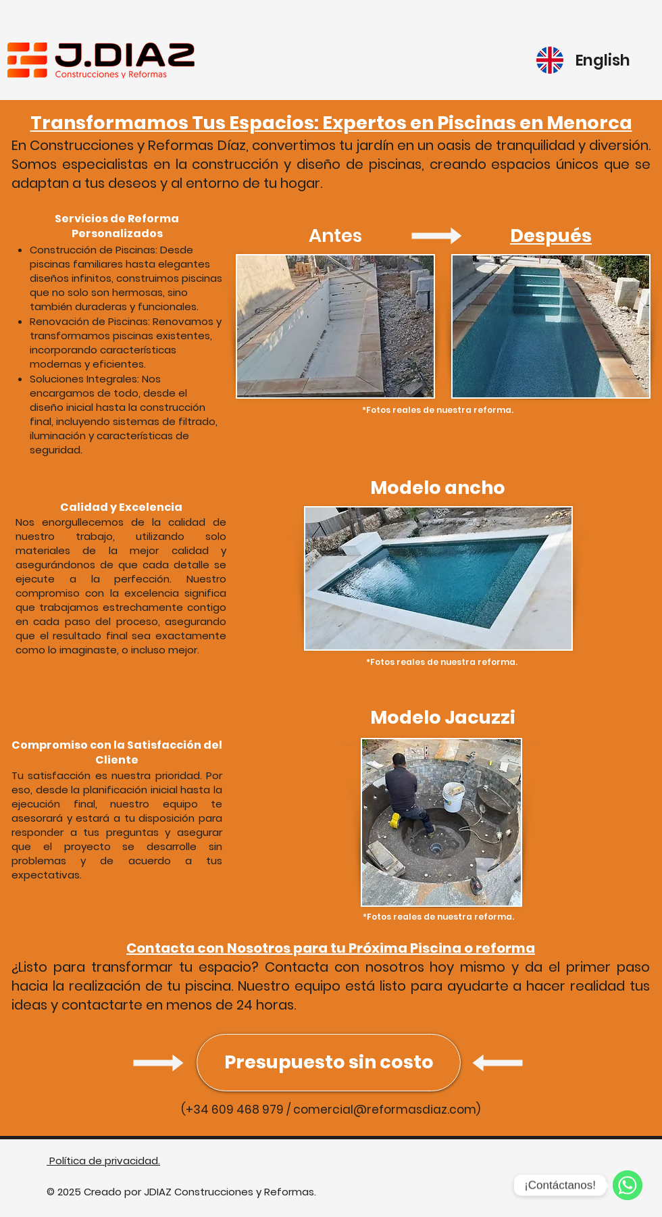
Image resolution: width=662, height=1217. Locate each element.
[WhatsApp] (627, 1185)
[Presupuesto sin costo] (329, 1062)
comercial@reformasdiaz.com (384, 1109)
